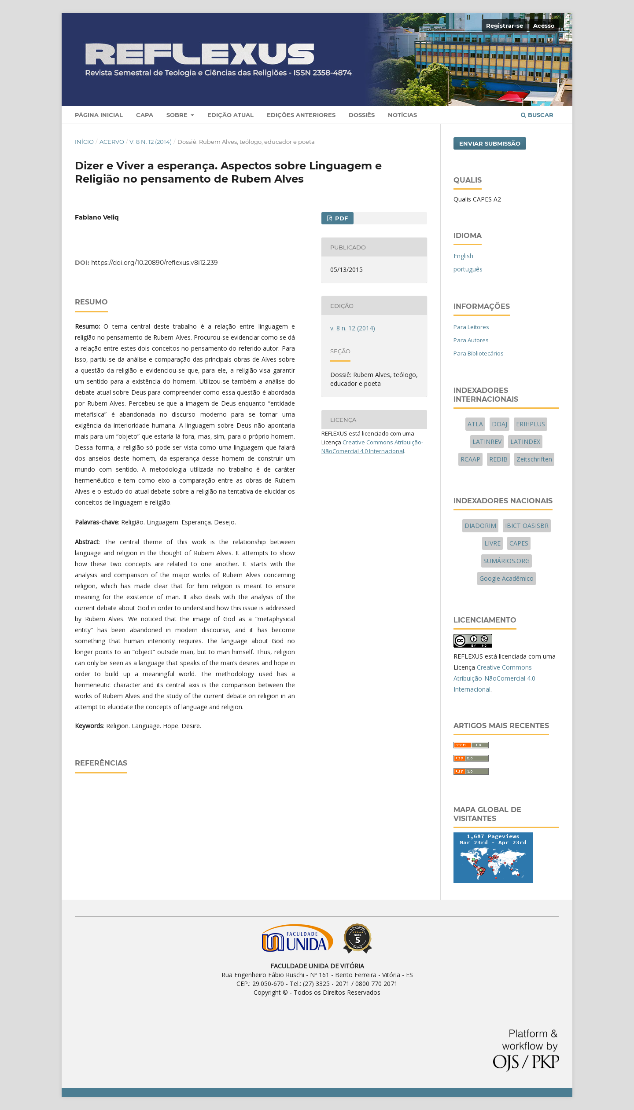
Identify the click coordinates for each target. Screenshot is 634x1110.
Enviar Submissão (489, 143)
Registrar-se (504, 25)
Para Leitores (471, 327)
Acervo (112, 141)
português (468, 269)
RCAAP (470, 459)
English (463, 256)
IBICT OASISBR (527, 525)
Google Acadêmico (506, 578)
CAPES (518, 543)
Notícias (402, 114)
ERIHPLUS (530, 424)
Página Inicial (99, 114)
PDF (340, 218)
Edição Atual (230, 114)
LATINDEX (525, 441)
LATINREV (486, 441)
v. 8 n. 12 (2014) (150, 141)
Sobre (177, 114)
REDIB (498, 459)
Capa (144, 114)
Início (84, 141)
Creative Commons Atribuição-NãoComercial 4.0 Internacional (494, 678)
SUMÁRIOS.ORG (506, 561)
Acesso (544, 25)
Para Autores (471, 340)
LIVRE (492, 543)
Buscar (537, 114)
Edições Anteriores (301, 114)
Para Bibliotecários (478, 353)
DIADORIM (480, 525)
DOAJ (499, 424)
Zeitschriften (534, 459)
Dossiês (362, 114)
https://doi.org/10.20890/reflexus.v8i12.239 (154, 263)
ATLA (475, 424)
